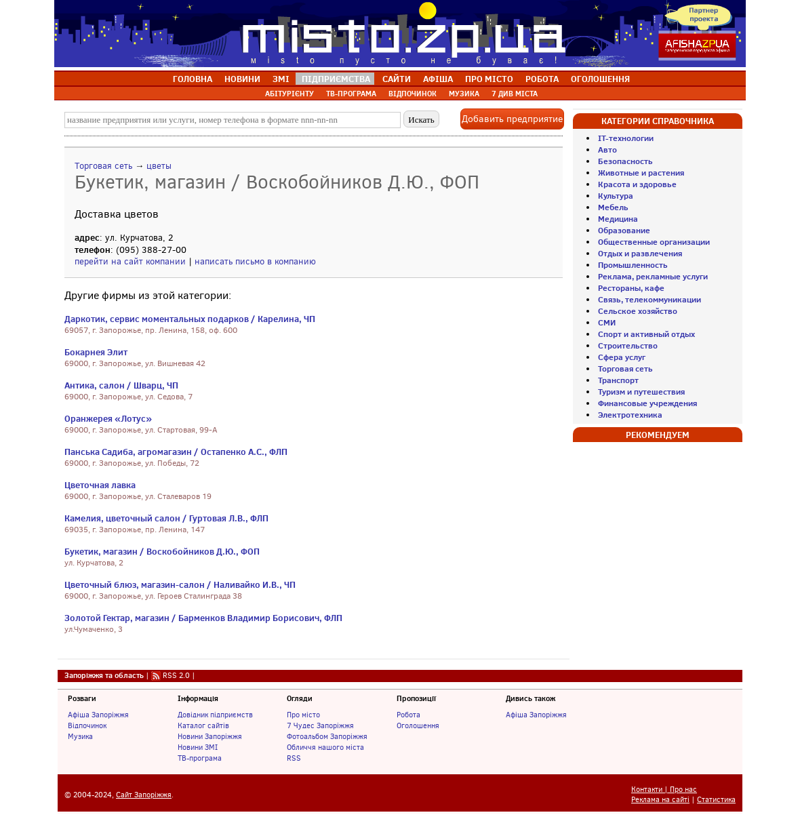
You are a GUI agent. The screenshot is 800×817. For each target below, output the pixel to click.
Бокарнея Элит (95, 352)
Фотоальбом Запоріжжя (327, 736)
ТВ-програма (200, 758)
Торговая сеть (103, 166)
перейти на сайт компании (130, 261)
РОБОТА (542, 79)
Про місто (303, 714)
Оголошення (418, 725)
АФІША (438, 79)
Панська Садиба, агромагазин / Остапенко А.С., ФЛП (175, 451)
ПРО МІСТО (489, 79)
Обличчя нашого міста (325, 747)
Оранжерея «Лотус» (108, 418)
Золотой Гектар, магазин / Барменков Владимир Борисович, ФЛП (203, 618)
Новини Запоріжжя (210, 736)
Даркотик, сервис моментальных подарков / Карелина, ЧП (189, 319)
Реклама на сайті (660, 800)
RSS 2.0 (176, 675)
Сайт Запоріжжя (144, 795)
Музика (80, 736)
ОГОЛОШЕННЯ (600, 79)
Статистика (716, 800)
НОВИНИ (242, 79)
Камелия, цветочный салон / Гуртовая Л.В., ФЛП (166, 518)
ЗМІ (281, 79)
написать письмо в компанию (255, 261)
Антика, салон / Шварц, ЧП (121, 385)
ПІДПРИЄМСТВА (336, 79)
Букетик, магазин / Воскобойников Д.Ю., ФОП (162, 551)
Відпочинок (87, 725)
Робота (408, 714)
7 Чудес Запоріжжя (320, 725)
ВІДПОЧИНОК (412, 93)
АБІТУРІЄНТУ (289, 93)
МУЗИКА (464, 93)
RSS (294, 758)
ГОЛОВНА (192, 79)
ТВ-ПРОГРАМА (351, 93)
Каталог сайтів (203, 725)
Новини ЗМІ (198, 747)
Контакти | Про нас (664, 789)
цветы (159, 166)
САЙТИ (396, 79)
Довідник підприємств (215, 714)
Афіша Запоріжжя (98, 714)
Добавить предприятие (512, 119)
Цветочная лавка (100, 485)
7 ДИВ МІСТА (515, 93)
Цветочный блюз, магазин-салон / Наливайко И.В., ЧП (180, 584)
